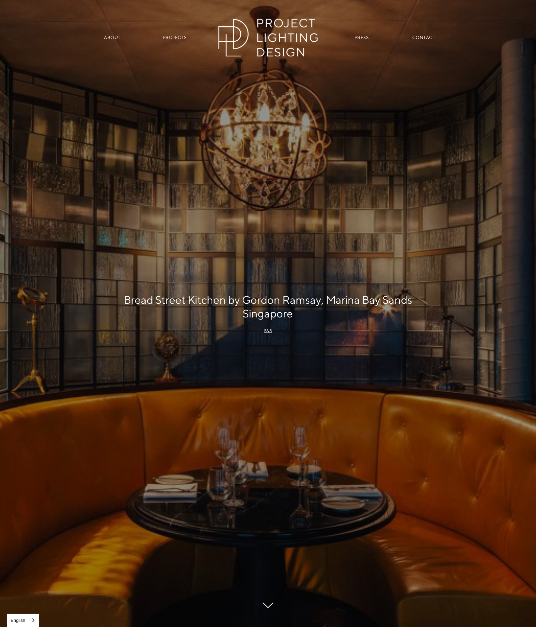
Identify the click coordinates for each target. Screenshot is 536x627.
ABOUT (112, 37)
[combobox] (23, 620)
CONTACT (424, 37)
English (18, 620)
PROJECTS (175, 37)
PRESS (361, 37)
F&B (268, 331)
